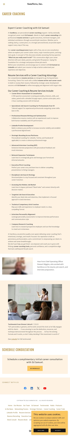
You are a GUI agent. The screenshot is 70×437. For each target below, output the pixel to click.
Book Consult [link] (11, 420)
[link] (35, 4)
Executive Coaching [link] (28, 416)
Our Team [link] (26, 405)
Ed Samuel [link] (35, 405)
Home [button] (10, 405)
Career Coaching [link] (49, 409)
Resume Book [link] (23, 420)
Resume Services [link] (25, 413)
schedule (35, 368)
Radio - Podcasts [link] (56, 405)
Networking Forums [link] (21, 409)
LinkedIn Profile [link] (12, 413)
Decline (41, 430)
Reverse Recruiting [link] (13, 416)
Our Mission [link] (18, 405)
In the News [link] (9, 409)
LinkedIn (14, 339)
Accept (58, 430)
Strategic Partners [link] (36, 409)
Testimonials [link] (44, 405)
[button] (7, 4)
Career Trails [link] (60, 409)
